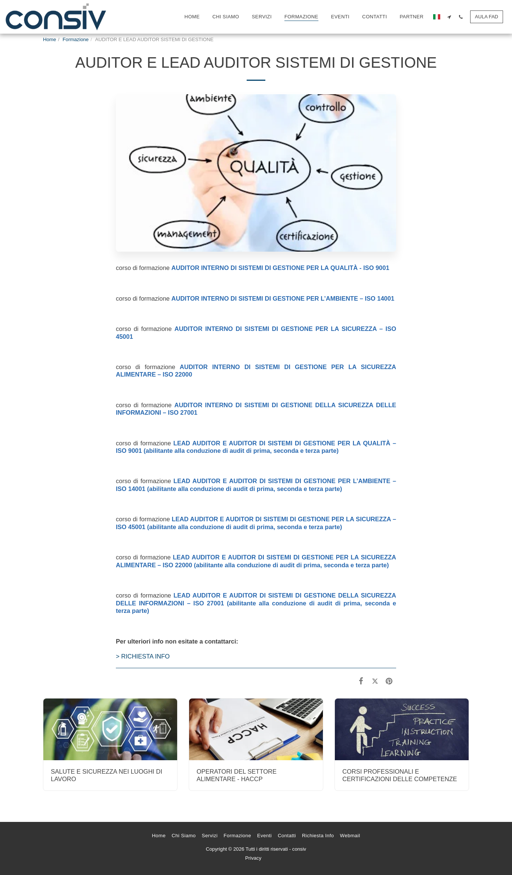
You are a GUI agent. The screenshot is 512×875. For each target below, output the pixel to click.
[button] (449, 16)
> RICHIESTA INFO (143, 656)
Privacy (253, 858)
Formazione (76, 39)
